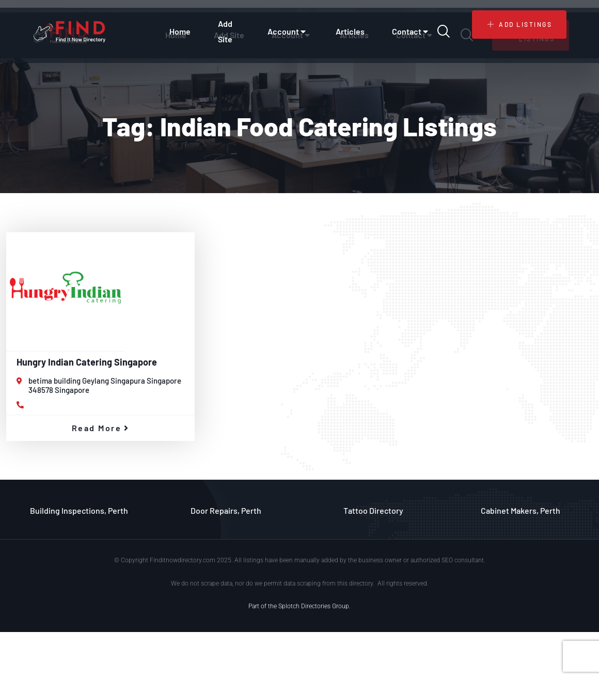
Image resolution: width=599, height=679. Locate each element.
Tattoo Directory (373, 510)
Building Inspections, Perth (79, 510)
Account (287, 31)
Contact (411, 31)
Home (180, 31)
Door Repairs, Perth (226, 510)
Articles (350, 31)
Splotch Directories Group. (314, 606)
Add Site (225, 31)
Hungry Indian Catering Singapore (87, 362)
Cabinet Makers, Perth (520, 510)
